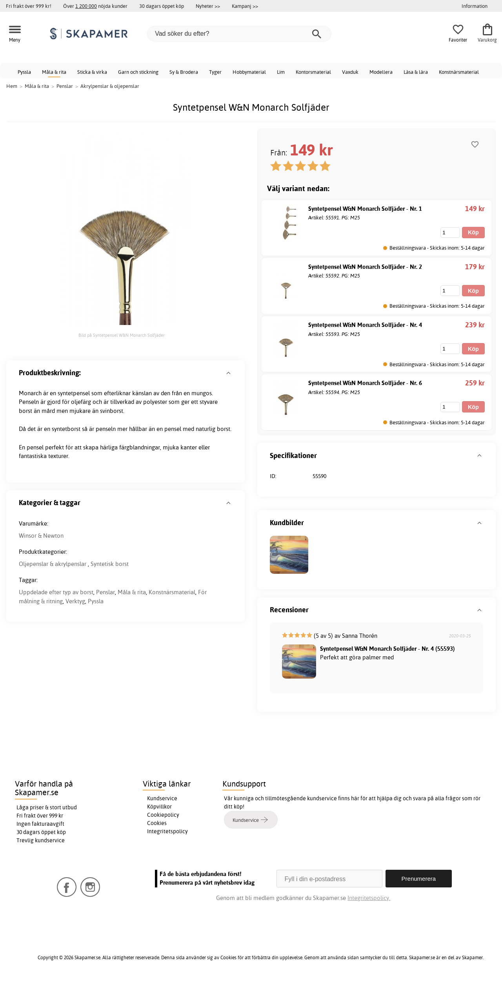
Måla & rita (54, 72)
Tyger (215, 72)
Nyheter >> (208, 6)
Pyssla (24, 72)
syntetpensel (74, 393)
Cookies (157, 823)
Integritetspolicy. (368, 898)
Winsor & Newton (41, 535)
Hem (11, 86)
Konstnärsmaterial (459, 72)
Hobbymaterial (249, 72)
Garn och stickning (138, 72)
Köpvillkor (159, 806)
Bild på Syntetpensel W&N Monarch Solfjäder (121, 335)
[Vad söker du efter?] (239, 34)
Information (474, 6)
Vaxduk (350, 72)
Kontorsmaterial (313, 72)
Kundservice (162, 798)
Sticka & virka (92, 72)
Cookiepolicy (163, 814)
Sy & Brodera (183, 72)
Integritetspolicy (167, 831)
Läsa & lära (416, 72)
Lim (281, 72)
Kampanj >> (245, 6)
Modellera (381, 72)
